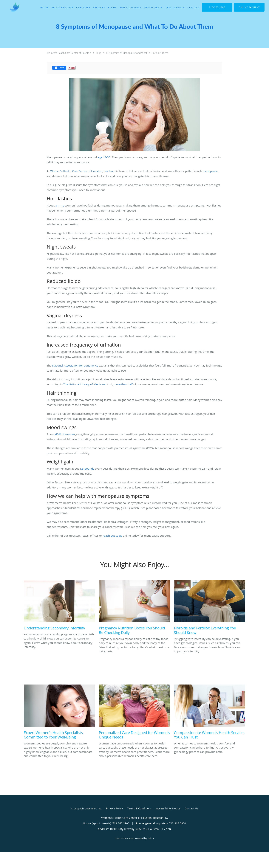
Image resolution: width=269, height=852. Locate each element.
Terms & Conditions (139, 808)
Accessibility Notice (168, 808)
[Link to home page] (10, 7)
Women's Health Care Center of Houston (69, 53)
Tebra (151, 838)
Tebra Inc (96, 808)
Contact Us (191, 808)
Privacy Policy (114, 808)
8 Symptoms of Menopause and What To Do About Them (137, 53)
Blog (98, 53)
